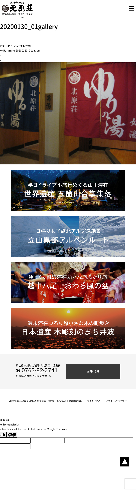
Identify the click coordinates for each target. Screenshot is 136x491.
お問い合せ (93, 371)
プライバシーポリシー (116, 401)
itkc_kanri (6, 45)
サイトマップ (93, 401)
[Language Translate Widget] (12, 17)
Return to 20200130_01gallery (20, 50)
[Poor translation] (12, 435)
